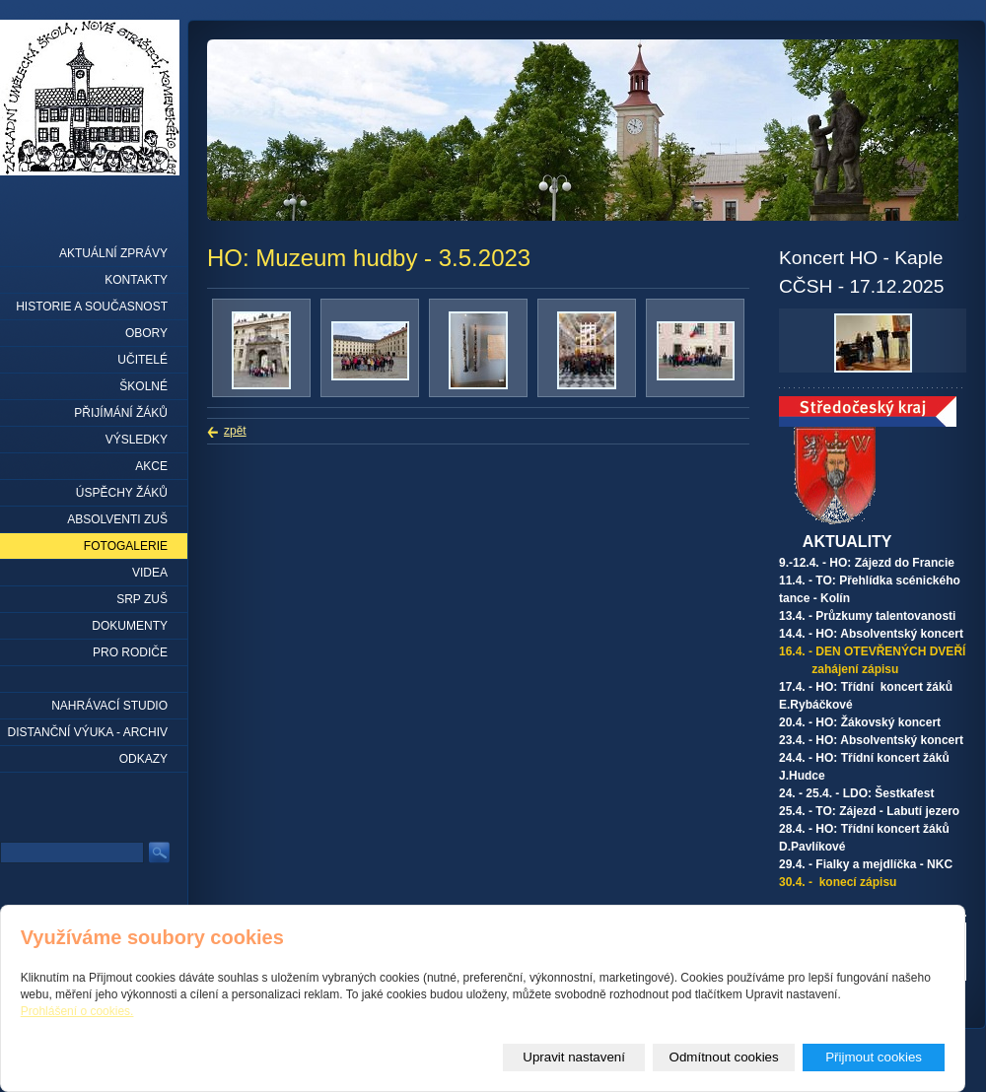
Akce (151, 466)
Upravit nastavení (574, 1057)
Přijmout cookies (873, 1057)
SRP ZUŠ (142, 599)
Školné (143, 386)
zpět (235, 431)
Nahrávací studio (109, 706)
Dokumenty (130, 626)
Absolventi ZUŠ (117, 519)
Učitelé (142, 360)
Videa (150, 573)
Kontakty (136, 280)
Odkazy (143, 759)
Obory (146, 333)
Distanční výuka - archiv (88, 732)
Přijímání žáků (121, 413)
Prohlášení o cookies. (77, 1011)
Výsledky (137, 439)
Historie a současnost (92, 306)
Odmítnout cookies (724, 1057)
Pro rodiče (130, 652)
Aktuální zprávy (113, 253)
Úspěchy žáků (122, 493)
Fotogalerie (126, 546)
